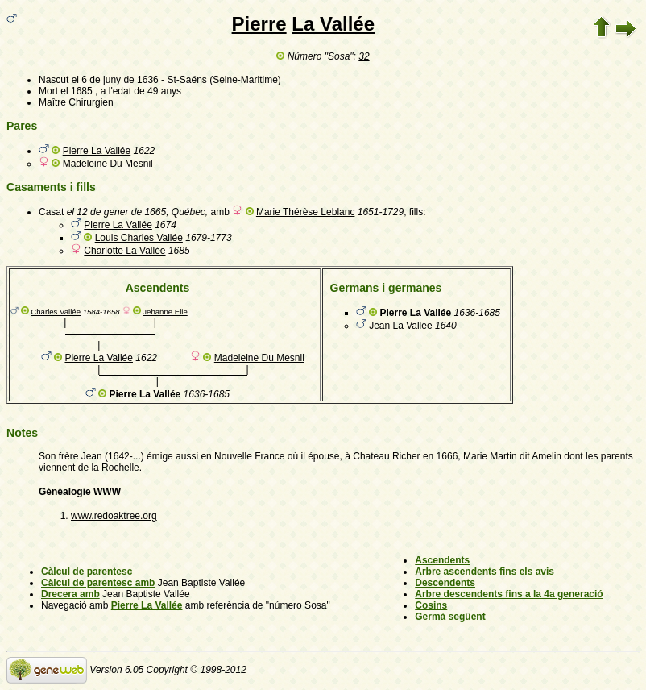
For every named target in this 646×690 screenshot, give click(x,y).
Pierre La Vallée (97, 150)
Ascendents (442, 560)
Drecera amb (70, 594)
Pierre (259, 24)
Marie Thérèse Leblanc (305, 212)
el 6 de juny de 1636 (115, 79)
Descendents (445, 582)
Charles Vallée (56, 311)
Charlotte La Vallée (124, 250)
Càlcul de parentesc (86, 571)
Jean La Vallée (401, 325)
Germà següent (450, 616)
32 (363, 56)
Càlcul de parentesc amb (98, 582)
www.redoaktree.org (114, 516)
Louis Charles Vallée (139, 237)
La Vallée (333, 24)
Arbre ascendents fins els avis (484, 571)
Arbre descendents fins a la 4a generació (509, 594)
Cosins (431, 605)
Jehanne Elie (165, 311)
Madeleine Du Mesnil (108, 163)
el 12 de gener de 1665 (116, 212)
